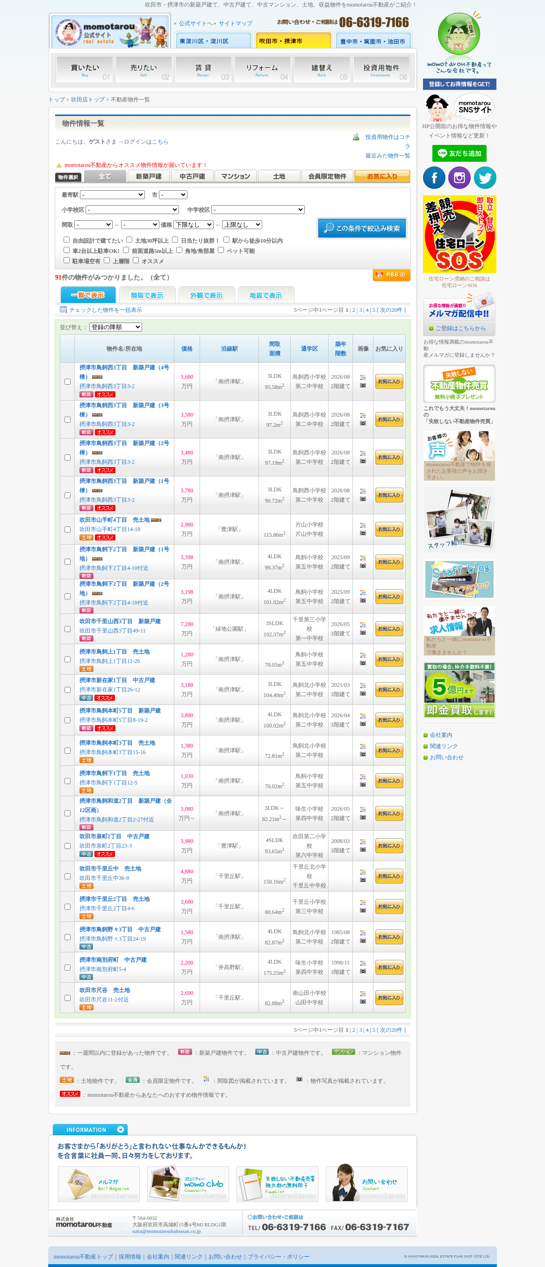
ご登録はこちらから (461, 328)
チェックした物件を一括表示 (105, 310)
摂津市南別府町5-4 (102, 969)
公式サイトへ (196, 23)
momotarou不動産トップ (83, 1256)
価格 (187, 349)
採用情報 (130, 1256)
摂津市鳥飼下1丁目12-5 (108, 782)
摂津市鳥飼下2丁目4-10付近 (114, 568)
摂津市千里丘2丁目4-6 (107, 908)
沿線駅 (229, 349)
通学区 (309, 349)
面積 (274, 353)
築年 (340, 344)
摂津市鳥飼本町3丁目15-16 (112, 752)
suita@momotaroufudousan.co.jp (166, 1231)
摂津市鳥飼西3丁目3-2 (107, 386)
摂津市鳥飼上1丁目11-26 (109, 661)
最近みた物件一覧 (388, 155)
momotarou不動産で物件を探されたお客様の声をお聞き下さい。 (458, 470)
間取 (274, 344)
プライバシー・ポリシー (278, 1256)
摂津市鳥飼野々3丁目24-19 (112, 939)
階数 (340, 353)
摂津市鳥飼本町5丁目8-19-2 (113, 720)
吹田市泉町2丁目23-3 (105, 845)
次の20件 (391, 310)
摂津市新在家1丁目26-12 (109, 689)
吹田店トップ (88, 99)
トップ (56, 99)
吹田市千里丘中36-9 (104, 878)
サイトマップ (235, 23)
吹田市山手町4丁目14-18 (109, 529)
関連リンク (444, 746)
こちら (160, 141)
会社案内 (441, 735)
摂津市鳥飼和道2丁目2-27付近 (116, 819)
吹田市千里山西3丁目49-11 (112, 630)
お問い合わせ (447, 757)
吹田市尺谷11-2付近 (104, 999)
